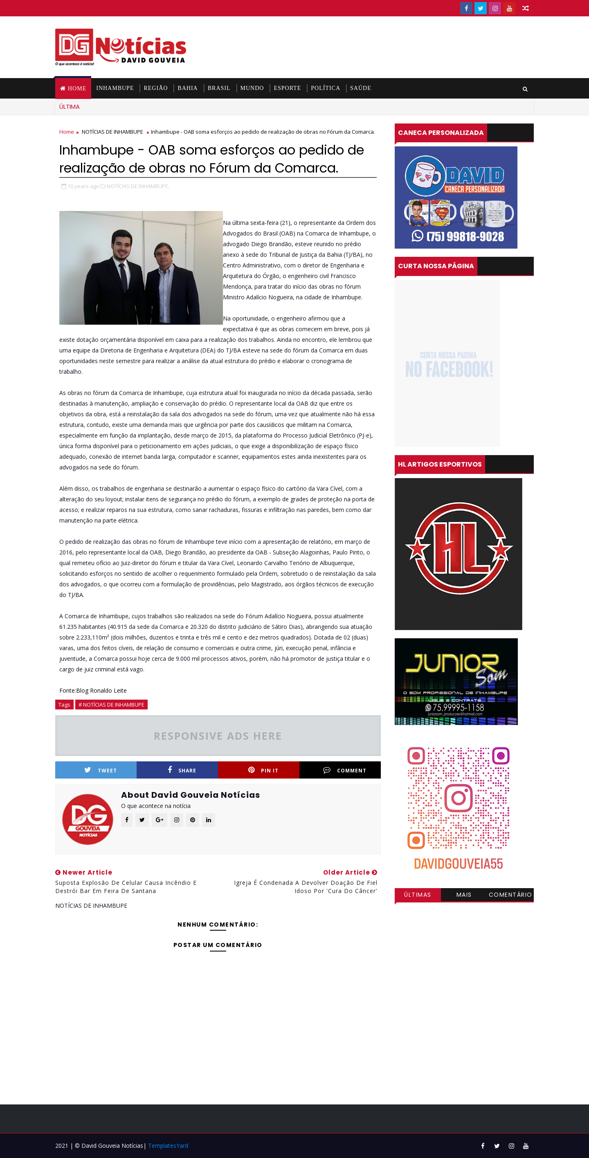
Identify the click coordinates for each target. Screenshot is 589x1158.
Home (77, 88)
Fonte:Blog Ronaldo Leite (93, 690)
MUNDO (252, 88)
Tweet (100, 770)
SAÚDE (360, 88)
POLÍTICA (325, 88)
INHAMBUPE (115, 88)
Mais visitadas (464, 896)
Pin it (263, 770)
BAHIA (188, 88)
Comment (344, 770)
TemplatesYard (168, 1145)
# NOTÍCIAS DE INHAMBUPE (111, 704)
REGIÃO (156, 88)
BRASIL (219, 88)
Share (182, 770)
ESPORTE (287, 88)
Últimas (418, 895)
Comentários (511, 896)
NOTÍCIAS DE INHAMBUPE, (138, 186)
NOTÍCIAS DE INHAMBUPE (112, 131)
